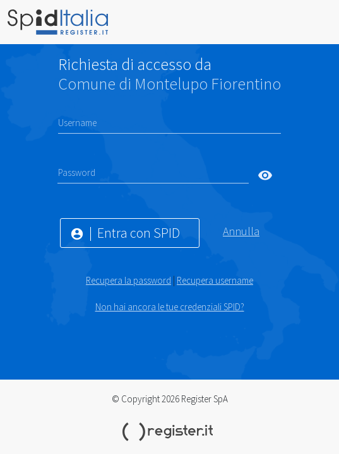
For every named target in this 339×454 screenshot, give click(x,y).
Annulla (241, 231)
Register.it (169, 431)
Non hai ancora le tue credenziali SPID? (169, 307)
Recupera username (215, 280)
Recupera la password (128, 280)
